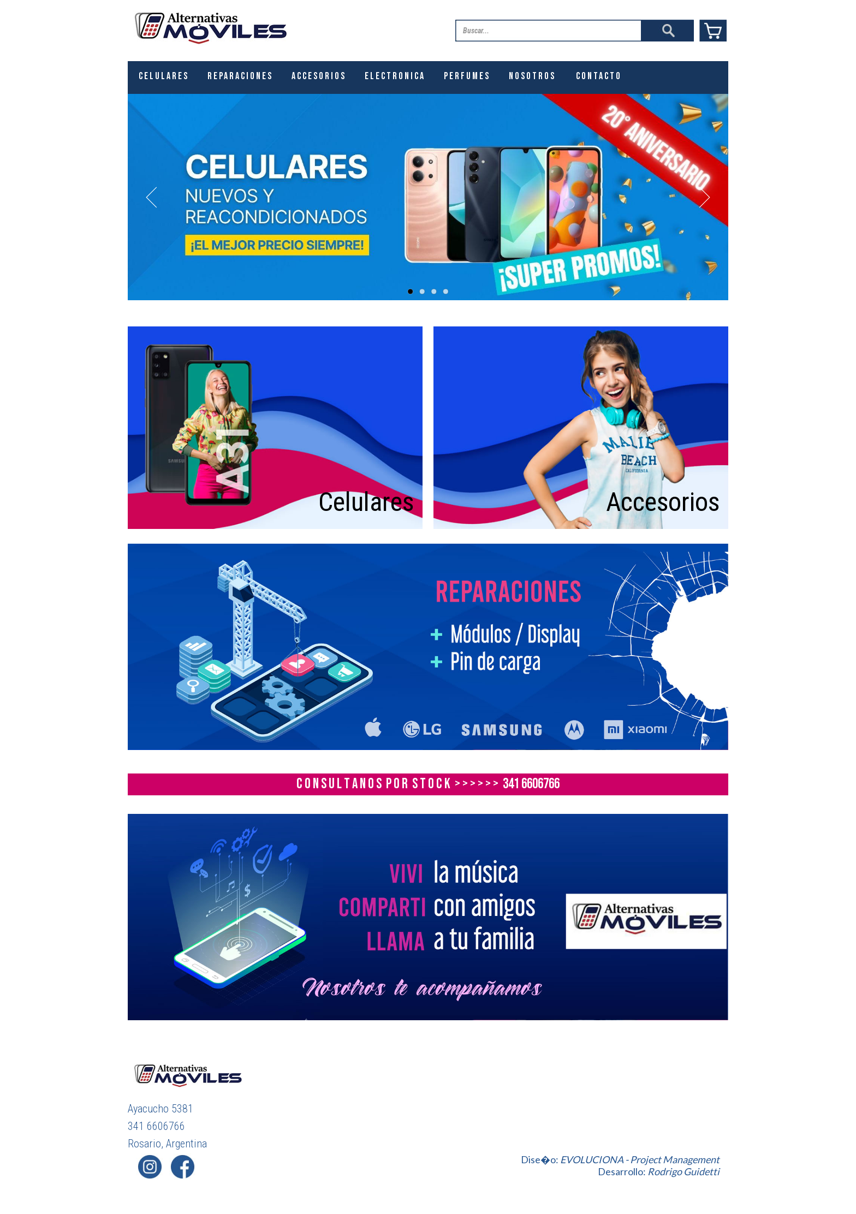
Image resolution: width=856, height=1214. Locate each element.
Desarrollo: (659, 1171)
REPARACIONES (240, 76)
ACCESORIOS (319, 76)
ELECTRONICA (395, 76)
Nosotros (532, 76)
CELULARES (164, 76)
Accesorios (663, 501)
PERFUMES (467, 76)
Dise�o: (620, 1159)
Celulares (366, 501)
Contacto (599, 76)
